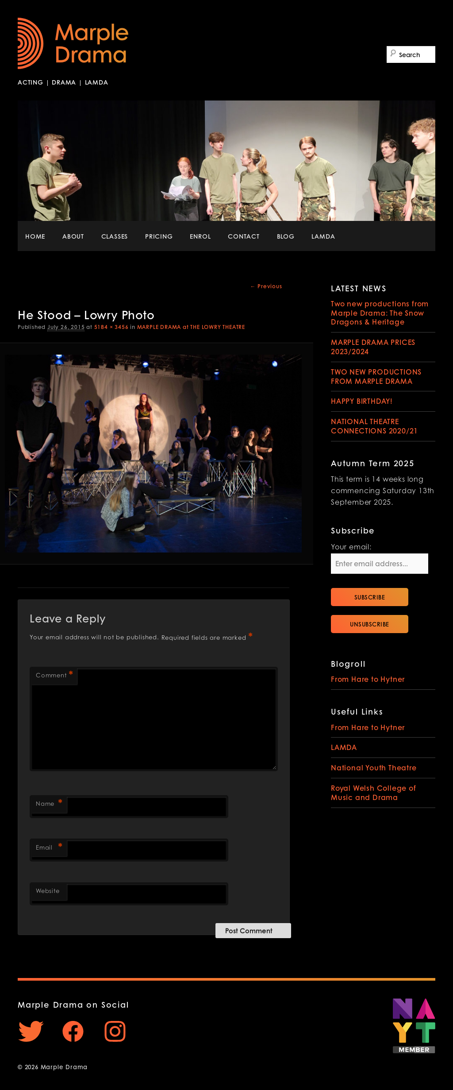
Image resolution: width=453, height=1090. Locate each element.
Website (48, 891)
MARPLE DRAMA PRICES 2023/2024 (373, 346)
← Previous (266, 286)
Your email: (351, 547)
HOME (35, 236)
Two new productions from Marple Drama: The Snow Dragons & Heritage (380, 312)
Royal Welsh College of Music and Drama (373, 792)
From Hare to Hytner (368, 679)
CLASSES (114, 236)
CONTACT (244, 236)
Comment (54, 676)
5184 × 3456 (111, 327)
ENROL (200, 236)
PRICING (159, 236)
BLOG (286, 236)
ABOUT (73, 236)
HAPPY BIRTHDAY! (362, 401)
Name (49, 804)
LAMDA (323, 236)
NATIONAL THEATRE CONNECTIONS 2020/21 (374, 426)
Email (49, 848)
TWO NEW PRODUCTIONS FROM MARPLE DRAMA (376, 376)
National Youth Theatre (374, 767)
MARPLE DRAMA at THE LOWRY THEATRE (191, 327)
